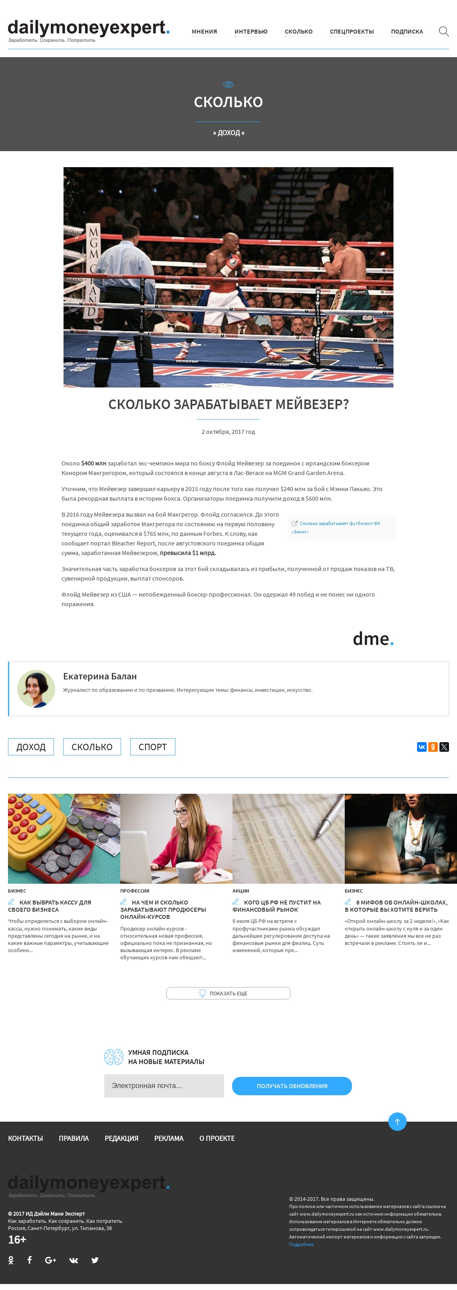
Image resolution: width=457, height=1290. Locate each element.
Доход (31, 747)
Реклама (168, 1138)
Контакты (25, 1138)
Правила (74, 1138)
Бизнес (17, 890)
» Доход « (228, 132)
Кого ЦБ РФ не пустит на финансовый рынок (276, 905)
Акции (240, 890)
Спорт (153, 747)
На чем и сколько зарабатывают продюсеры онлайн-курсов (163, 909)
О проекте (216, 1138)
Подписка (407, 31)
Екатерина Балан (100, 676)
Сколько (299, 31)
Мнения (204, 31)
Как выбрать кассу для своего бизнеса (49, 905)
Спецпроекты (352, 31)
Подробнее (301, 1244)
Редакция (121, 1138)
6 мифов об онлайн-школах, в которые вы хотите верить (396, 905)
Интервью (251, 31)
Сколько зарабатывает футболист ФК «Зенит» (336, 527)
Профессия (134, 890)
